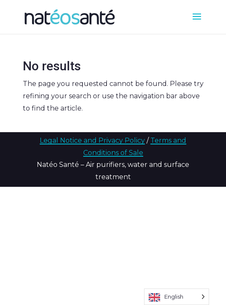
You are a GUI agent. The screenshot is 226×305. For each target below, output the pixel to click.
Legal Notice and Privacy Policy (92, 140)
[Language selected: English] (176, 296)
